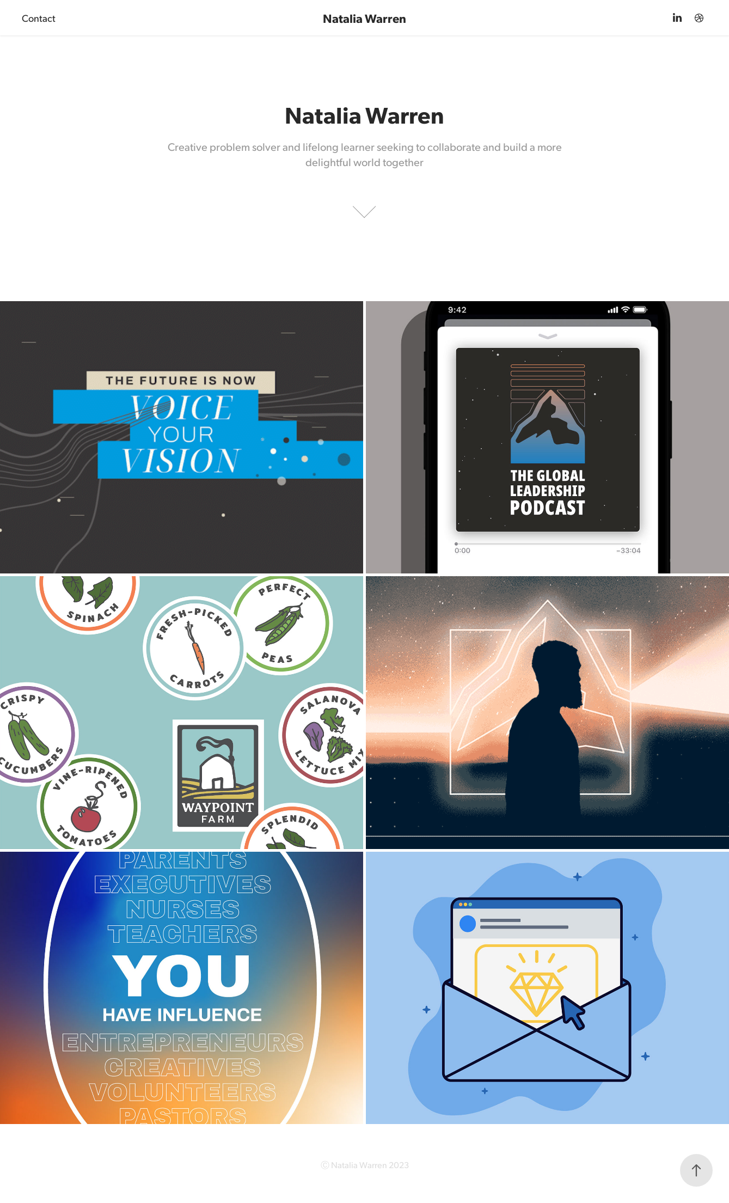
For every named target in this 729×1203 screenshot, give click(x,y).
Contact (39, 17)
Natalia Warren (364, 18)
